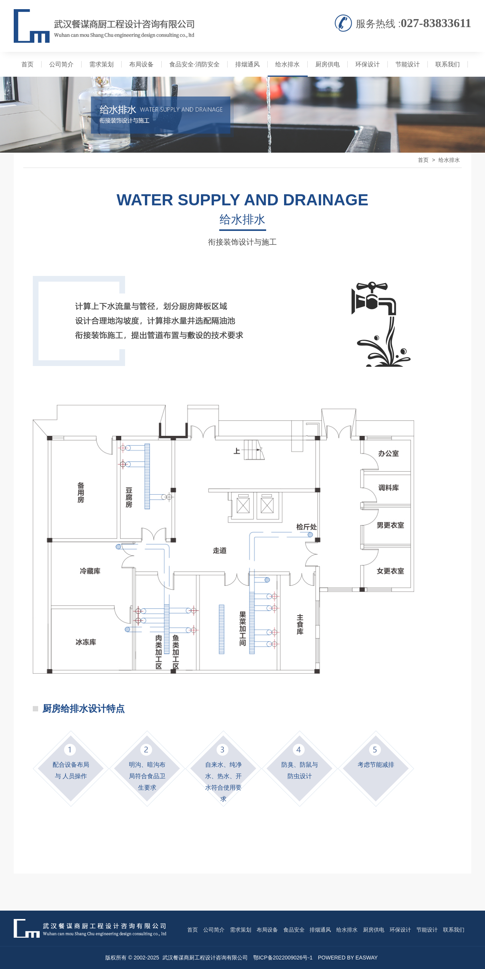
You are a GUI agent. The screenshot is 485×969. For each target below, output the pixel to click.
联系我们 (447, 64)
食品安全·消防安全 (194, 64)
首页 (27, 64)
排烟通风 (247, 64)
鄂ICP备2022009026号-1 (283, 957)
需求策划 (101, 64)
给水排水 (287, 64)
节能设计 (407, 64)
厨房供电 (327, 64)
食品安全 (294, 930)
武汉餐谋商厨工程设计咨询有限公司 (205, 957)
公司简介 (61, 64)
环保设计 (367, 64)
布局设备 (141, 64)
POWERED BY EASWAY (348, 957)
